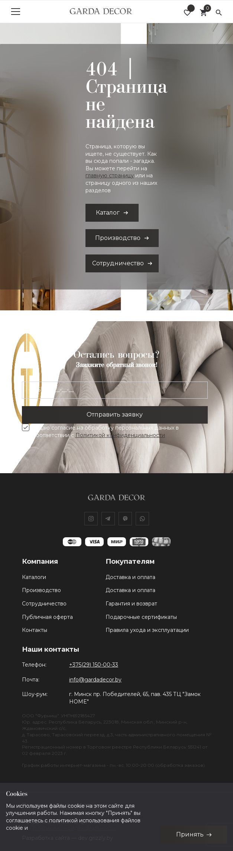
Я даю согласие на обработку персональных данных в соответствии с (106, 431)
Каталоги (34, 577)
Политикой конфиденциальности (120, 435)
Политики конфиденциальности (72, 827)
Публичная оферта (47, 617)
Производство (41, 590)
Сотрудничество (44, 603)
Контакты (34, 630)
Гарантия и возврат (131, 603)
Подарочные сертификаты (141, 617)
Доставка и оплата (130, 577)
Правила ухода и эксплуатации (147, 630)
